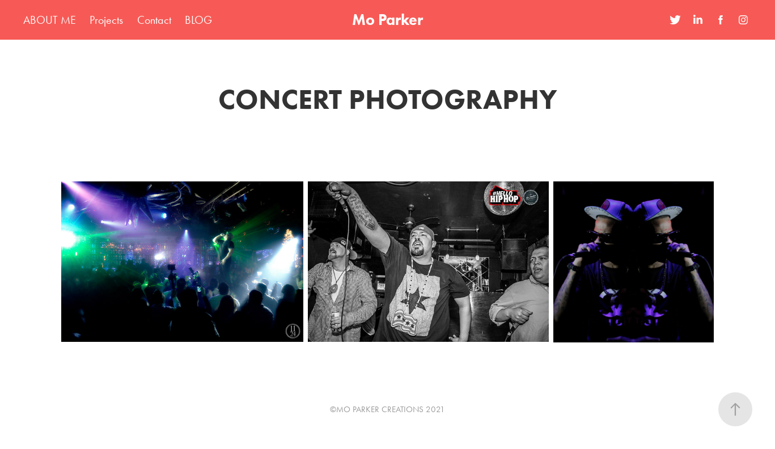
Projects (106, 20)
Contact (154, 20)
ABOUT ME (49, 20)
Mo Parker (387, 19)
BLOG (198, 20)
